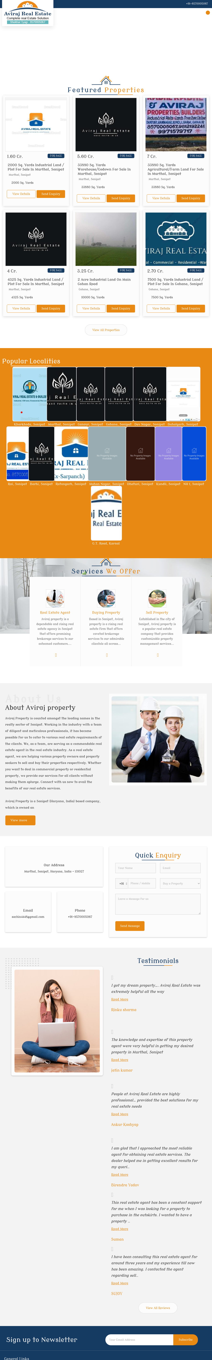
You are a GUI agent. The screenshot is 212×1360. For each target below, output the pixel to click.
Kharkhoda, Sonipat (29, 424)
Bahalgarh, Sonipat (183, 424)
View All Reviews (158, 1308)
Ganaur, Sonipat (90, 424)
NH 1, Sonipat (193, 484)
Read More (119, 999)
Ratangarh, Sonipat (71, 484)
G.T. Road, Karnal (106, 543)
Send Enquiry (50, 194)
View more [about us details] (19, 820)
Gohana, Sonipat (118, 424)
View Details (21, 194)
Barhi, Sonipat (41, 484)
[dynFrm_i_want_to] (180, 883)
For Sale (56, 155)
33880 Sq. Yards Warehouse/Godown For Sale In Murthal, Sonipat (104, 169)
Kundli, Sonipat (168, 484)
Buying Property (106, 613)
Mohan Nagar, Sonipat (106, 484)
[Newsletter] (139, 1339)
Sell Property (157, 613)
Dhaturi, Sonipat (140, 484)
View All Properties (105, 330)
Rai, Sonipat (17, 484)
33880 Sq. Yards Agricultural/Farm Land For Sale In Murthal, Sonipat (176, 169)
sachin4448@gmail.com (28, 916)
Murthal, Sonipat (61, 424)
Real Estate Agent (55, 613)
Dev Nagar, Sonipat (149, 424)
